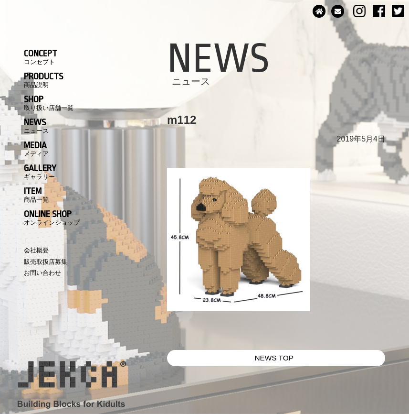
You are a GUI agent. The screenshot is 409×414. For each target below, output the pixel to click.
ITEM (36, 194)
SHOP (48, 102)
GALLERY (40, 171)
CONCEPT (40, 56)
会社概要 (36, 250)
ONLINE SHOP (52, 217)
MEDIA (36, 148)
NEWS (36, 125)
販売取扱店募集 (45, 261)
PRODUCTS (43, 79)
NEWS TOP (274, 358)
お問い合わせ (42, 272)
